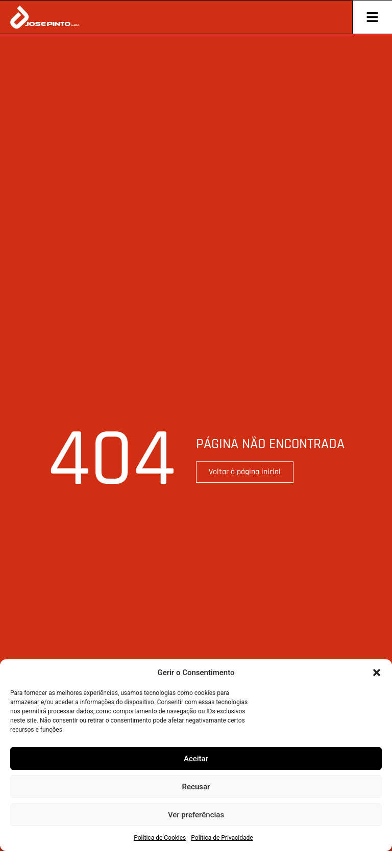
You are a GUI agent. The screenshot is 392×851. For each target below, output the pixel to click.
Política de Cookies (160, 837)
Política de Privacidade (222, 837)
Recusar (196, 786)
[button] (377, 672)
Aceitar (196, 758)
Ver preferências (196, 814)
